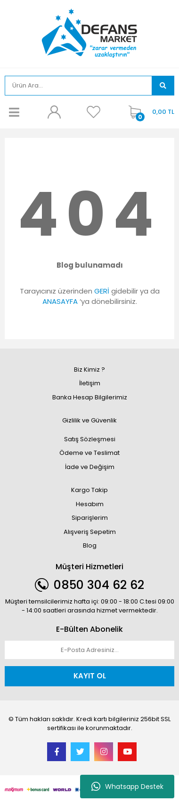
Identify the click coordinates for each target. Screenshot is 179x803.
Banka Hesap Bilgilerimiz (89, 397)
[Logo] (89, 33)
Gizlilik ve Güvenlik (89, 420)
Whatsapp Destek (127, 786)
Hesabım (90, 504)
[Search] (78, 85)
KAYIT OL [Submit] (89, 676)
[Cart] (149, 112)
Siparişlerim (90, 517)
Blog (90, 545)
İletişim (89, 383)
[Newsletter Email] (89, 650)
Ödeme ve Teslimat (89, 452)
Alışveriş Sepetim (90, 531)
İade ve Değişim (89, 466)
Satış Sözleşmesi (89, 439)
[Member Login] (53, 112)
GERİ (101, 291)
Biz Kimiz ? (89, 369)
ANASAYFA (60, 301)
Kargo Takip (89, 489)
